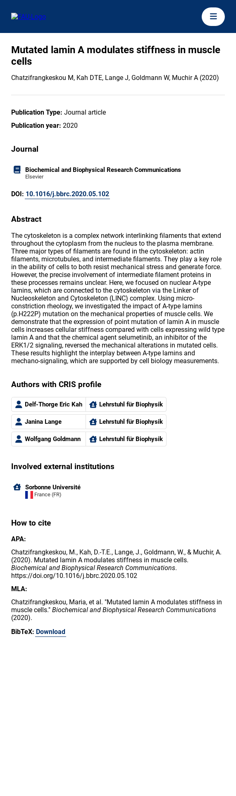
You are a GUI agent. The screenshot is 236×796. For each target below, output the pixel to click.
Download (50, 632)
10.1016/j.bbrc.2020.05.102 (67, 194)
